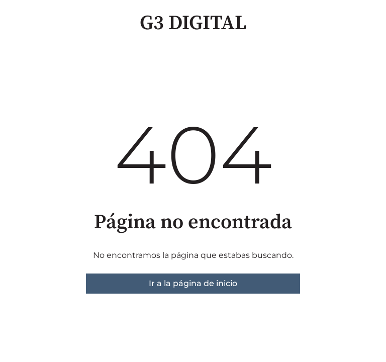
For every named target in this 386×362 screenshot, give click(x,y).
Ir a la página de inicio (193, 283)
